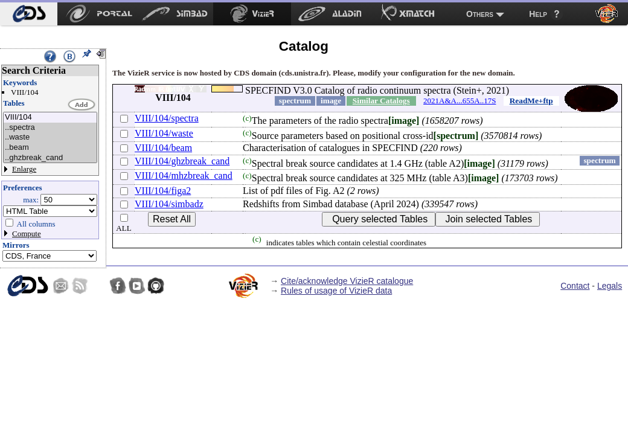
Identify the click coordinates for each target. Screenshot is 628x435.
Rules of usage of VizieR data (336, 290)
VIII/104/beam (163, 148)
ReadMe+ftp (531, 100)
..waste (50, 137)
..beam (50, 148)
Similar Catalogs (381, 100)
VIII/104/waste (164, 133)
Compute (26, 233)
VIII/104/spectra (167, 118)
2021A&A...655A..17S (459, 100)
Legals (609, 286)
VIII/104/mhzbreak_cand (183, 175)
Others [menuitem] (479, 14)
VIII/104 (50, 117)
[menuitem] (28, 13)
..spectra (50, 128)
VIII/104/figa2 (163, 190)
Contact (574, 286)
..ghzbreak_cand (50, 158)
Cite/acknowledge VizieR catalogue (347, 281)
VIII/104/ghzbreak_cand (182, 161)
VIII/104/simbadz (169, 204)
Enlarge (24, 168)
